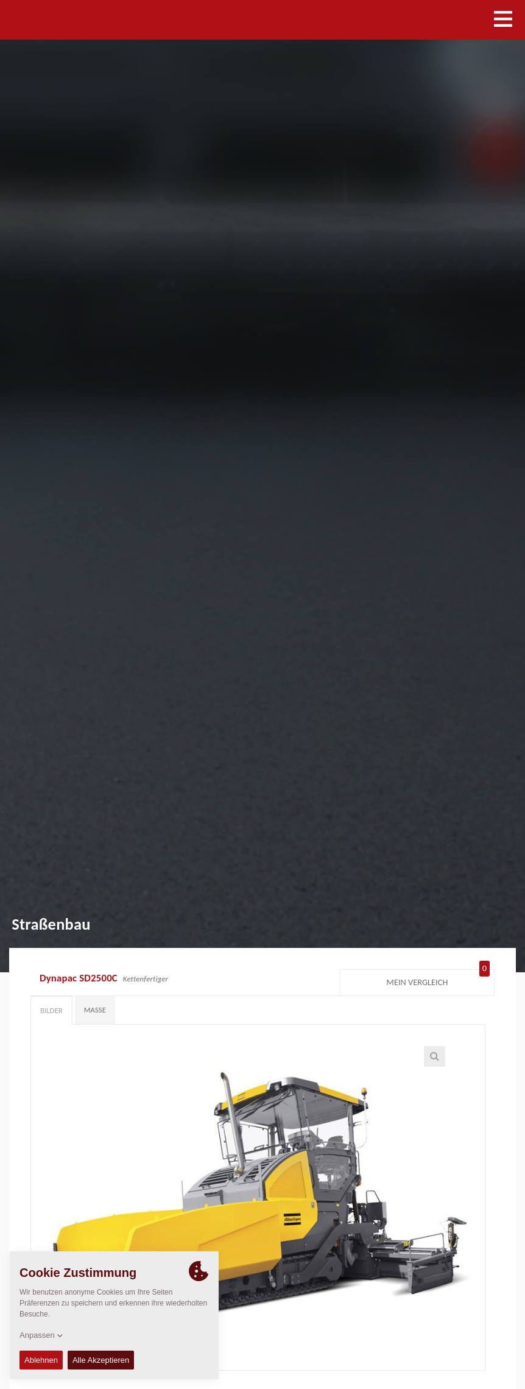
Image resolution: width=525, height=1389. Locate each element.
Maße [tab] (95, 1009)
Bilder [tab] (51, 1010)
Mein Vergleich (438, 980)
